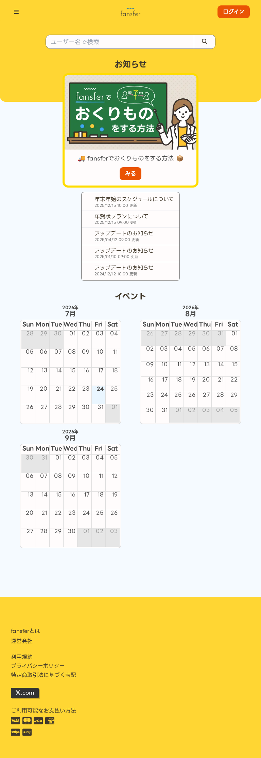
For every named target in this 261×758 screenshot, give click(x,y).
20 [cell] (44, 389)
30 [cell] (58, 334)
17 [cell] (101, 371)
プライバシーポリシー (38, 666)
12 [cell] (31, 371)
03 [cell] (100, 334)
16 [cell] (87, 371)
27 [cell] (44, 407)
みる (130, 173)
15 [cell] (73, 371)
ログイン (233, 11)
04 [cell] (114, 334)
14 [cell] (59, 371)
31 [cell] (101, 407)
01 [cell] (72, 334)
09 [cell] (86, 352)
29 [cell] (44, 334)
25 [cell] (114, 389)
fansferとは (25, 631)
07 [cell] (58, 352)
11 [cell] (115, 352)
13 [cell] (44, 371)
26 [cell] (30, 407)
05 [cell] (30, 352)
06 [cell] (44, 352)
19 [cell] (31, 389)
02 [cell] (86, 334)
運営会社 (22, 641)
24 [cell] (100, 389)
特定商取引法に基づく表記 (43, 675)
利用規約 (22, 657)
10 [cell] (100, 352)
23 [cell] (86, 389)
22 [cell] (72, 389)
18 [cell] (115, 371)
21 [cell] (59, 389)
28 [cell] (30, 334)
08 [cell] (72, 352)
